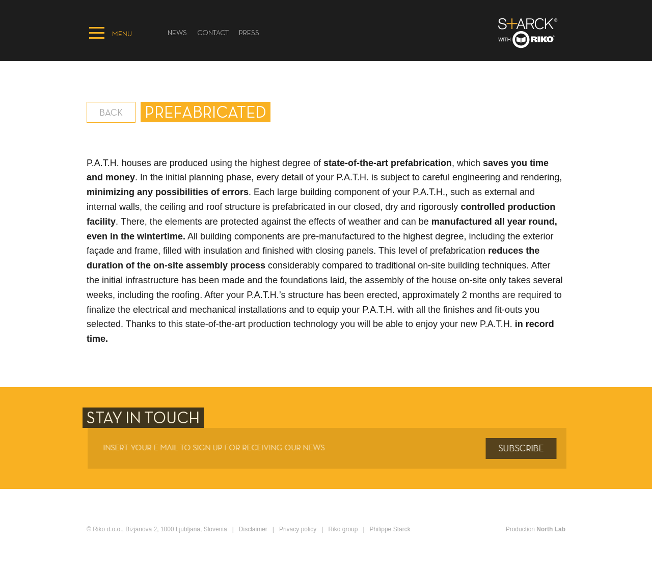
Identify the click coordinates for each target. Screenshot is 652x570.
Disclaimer (253, 529)
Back (111, 113)
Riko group (343, 529)
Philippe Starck (390, 529)
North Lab (550, 529)
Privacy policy (297, 529)
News (177, 33)
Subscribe (523, 448)
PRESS (249, 33)
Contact (213, 33)
